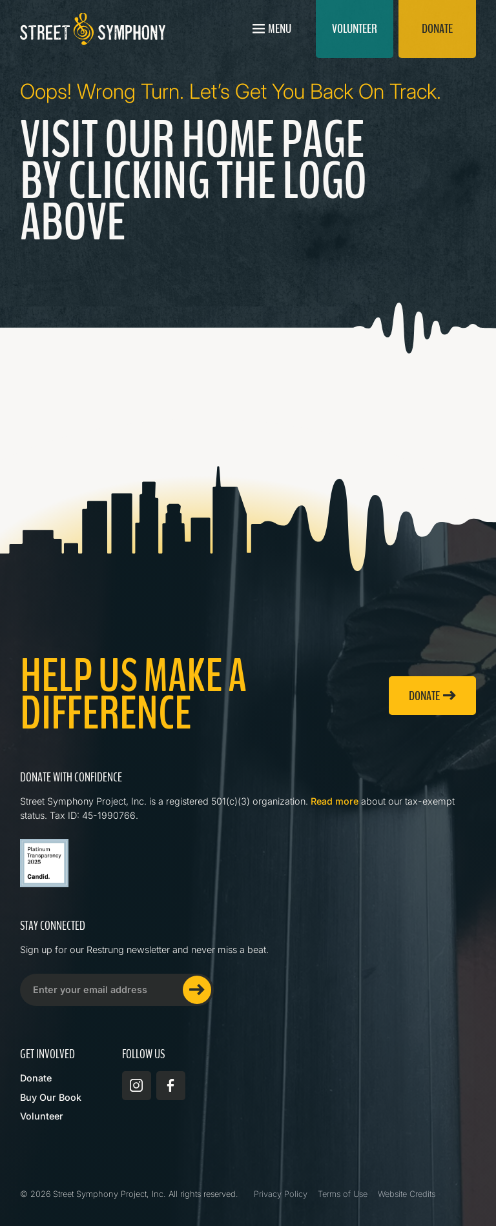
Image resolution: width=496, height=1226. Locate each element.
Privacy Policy (280, 1194)
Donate (36, 1077)
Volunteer (41, 1115)
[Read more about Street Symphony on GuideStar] (44, 863)
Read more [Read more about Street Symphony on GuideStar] (334, 801)
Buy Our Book (50, 1097)
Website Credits (406, 1194)
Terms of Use (342, 1194)
